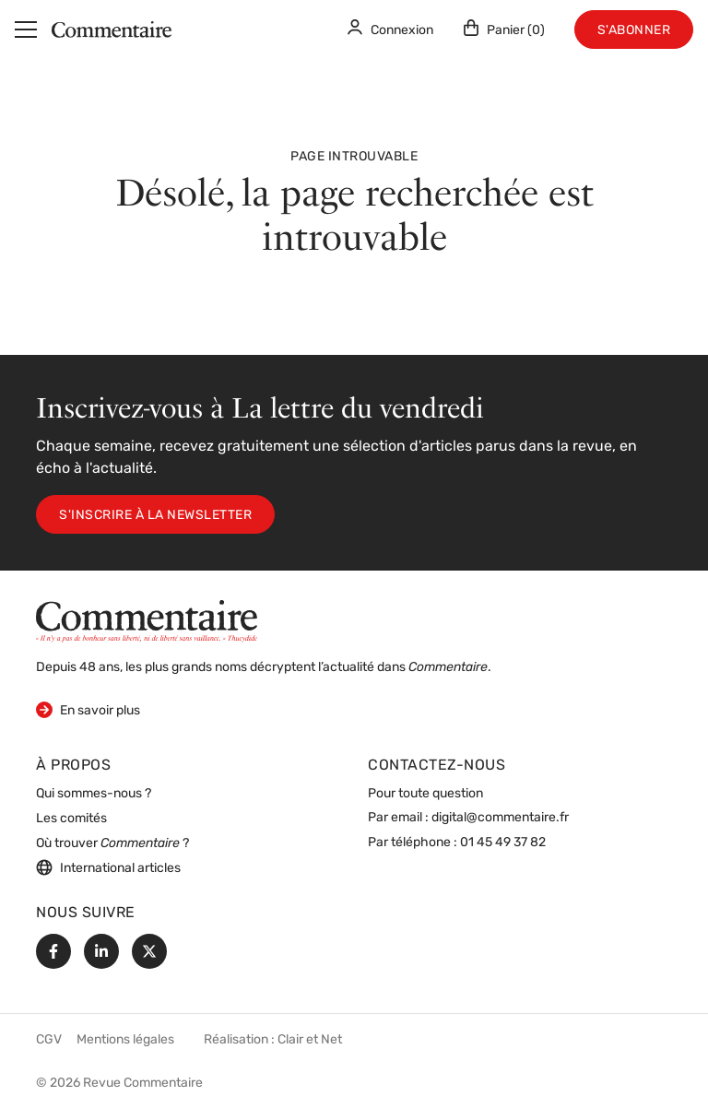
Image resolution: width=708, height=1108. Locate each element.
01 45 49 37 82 (503, 843)
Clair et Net (309, 1040)
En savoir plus (88, 709)
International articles (108, 867)
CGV (49, 1040)
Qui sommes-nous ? (93, 794)
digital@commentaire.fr (500, 818)
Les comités (71, 819)
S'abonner (634, 31)
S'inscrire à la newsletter (155, 516)
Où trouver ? (112, 844)
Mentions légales (125, 1040)
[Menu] (25, 29)
